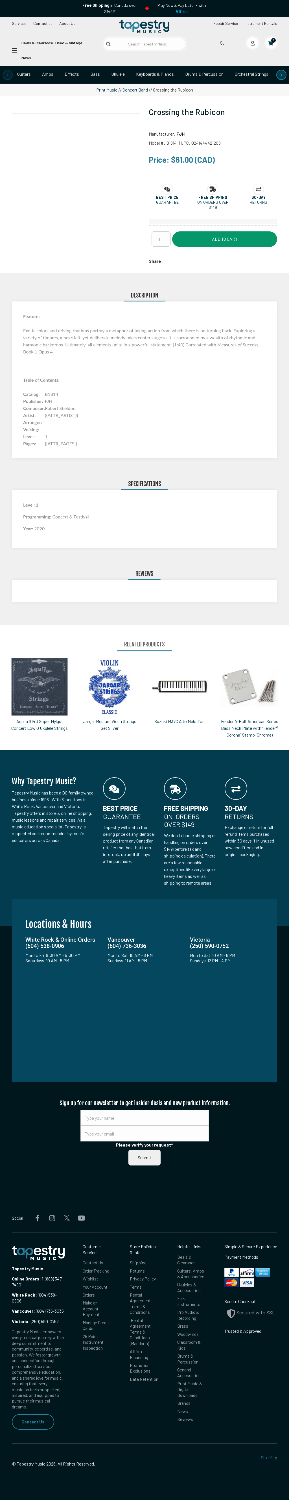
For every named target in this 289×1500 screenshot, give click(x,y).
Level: (29, 504)
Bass (95, 74)
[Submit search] (108, 44)
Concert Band (135, 89)
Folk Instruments (188, 1300)
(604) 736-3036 (38, 1311)
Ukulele (118, 74)
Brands (184, 1403)
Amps (47, 74)
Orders (89, 1294)
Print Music (106, 89)
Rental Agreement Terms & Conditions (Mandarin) (140, 1331)
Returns (137, 1270)
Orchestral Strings (251, 74)
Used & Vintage (68, 42)
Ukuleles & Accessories (189, 1287)
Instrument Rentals (261, 23)
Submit (144, 1157)
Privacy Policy (143, 1278)
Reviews (185, 1419)
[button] (167, 197)
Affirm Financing (139, 1354)
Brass (182, 1325)
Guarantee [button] (167, 202)
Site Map (269, 1457)
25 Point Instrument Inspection (93, 1342)
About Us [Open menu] (67, 23)
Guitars (24, 74)
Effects (72, 74)
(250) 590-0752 (35, 1321)
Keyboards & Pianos (155, 74)
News (26, 57)
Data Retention (144, 1379)
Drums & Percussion (204, 74)
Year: (28, 528)
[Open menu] (14, 50)
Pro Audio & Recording (188, 1314)
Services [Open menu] (19, 23)
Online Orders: (26, 1278)
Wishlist (90, 1278)
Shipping (138, 1262)
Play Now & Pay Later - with (181, 8)
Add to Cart (225, 239)
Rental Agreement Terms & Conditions (140, 1303)
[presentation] (8, 75)
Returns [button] (258, 202)
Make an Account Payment (91, 1308)
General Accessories (189, 1372)
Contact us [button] (42, 23)
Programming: (37, 516)
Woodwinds (188, 1334)
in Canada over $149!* (109, 8)
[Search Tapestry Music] (144, 44)
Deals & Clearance (37, 42)
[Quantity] (161, 239)
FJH (180, 133)
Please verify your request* (144, 1144)
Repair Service (225, 23)
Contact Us (33, 1421)
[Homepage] (144, 26)
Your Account (95, 1287)
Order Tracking (96, 1270)
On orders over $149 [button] (213, 204)
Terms (136, 1287)
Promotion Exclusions (140, 1367)
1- (43, 1278)
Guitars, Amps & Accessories (190, 1273)
